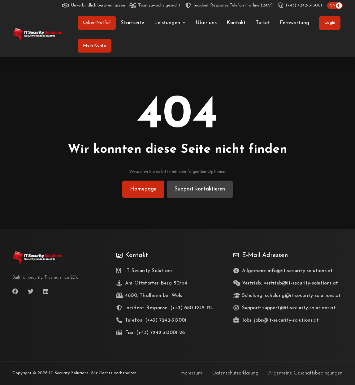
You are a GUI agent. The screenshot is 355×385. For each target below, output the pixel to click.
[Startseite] (132, 22)
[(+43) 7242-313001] (300, 5)
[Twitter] (30, 291)
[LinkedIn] (46, 291)
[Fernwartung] (294, 22)
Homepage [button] (143, 189)
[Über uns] (206, 22)
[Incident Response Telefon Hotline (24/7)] (229, 5)
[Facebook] (15, 291)
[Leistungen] (170, 22)
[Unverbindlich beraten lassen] (94, 5)
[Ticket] (263, 22)
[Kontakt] (236, 22)
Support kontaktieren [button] (200, 189)
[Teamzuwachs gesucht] (155, 5)
